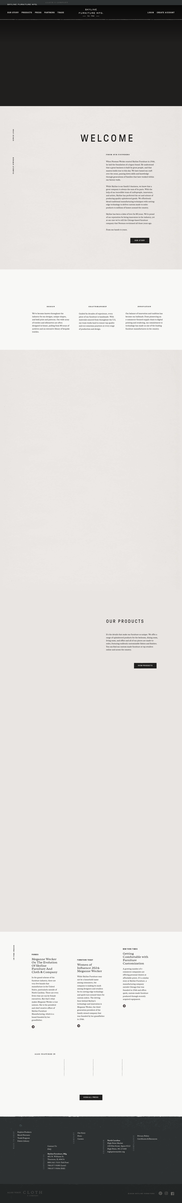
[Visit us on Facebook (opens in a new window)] (172, 1193)
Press (38, 13)
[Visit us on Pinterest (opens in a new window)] (160, 1193)
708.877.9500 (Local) (56, 1165)
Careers (80, 1139)
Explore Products (24, 1132)
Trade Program (23, 1138)
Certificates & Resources (147, 1139)
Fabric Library (23, 1141)
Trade (61, 13)
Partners (49, 13)
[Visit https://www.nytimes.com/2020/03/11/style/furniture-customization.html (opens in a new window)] (124, 1005)
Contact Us (52, 1146)
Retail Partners (23, 1135)
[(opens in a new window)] (24, 1193)
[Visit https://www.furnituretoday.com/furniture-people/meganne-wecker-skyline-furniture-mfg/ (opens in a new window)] (78, 1025)
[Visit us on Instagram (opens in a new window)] (166, 1193)
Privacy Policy (143, 1136)
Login (151, 13)
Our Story (13, 13)
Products (27, 13)
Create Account (166, 13)
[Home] (91, 12)
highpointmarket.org (116, 1152)
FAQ (49, 1149)
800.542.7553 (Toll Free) (58, 1162)
